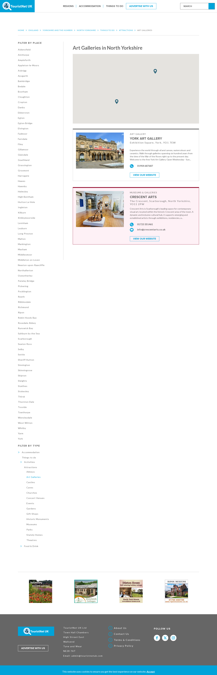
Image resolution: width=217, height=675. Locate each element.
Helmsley (23, 191)
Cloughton (24, 97)
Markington (24, 244)
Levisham (23, 223)
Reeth (21, 296)
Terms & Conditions (127, 640)
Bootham (23, 91)
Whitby (22, 428)
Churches (31, 492)
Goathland (24, 160)
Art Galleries (33, 477)
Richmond (23, 307)
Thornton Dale (26, 402)
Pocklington (24, 291)
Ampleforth (24, 60)
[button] (116, 101)
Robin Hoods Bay (27, 317)
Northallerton (25, 270)
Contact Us (121, 633)
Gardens (31, 508)
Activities (29, 462)
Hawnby (22, 186)
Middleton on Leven (29, 260)
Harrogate (23, 175)
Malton (22, 239)
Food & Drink (31, 546)
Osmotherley (25, 275)
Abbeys (30, 471)
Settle (21, 354)
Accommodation (90, 6)
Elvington (23, 128)
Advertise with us (33, 648)
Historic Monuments (37, 519)
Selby (21, 349)
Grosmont (23, 170)
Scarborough (25, 338)
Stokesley (23, 391)
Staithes (22, 386)
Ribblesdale (24, 302)
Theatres (31, 540)
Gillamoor (23, 149)
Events (30, 503)
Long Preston (25, 233)
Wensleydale (25, 417)
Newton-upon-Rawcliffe (31, 265)
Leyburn (22, 228)
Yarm (20, 433)
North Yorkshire (86, 30)
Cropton (22, 102)
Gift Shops (32, 513)
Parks (29, 529)
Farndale (22, 139)
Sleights (22, 380)
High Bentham (26, 196)
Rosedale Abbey (27, 323)
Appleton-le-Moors (28, 65)
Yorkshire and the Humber (58, 30)
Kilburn (22, 212)
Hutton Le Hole (26, 202)
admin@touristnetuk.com (87, 655)
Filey (20, 144)
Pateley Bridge (26, 281)
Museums (31, 524)
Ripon (21, 312)
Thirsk (21, 396)
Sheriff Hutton (26, 359)
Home (21, 30)
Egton (21, 118)
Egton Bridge (25, 123)
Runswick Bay (25, 328)
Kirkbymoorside (26, 217)
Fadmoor (22, 133)
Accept (151, 671)
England (33, 30)
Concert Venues (35, 498)
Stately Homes (34, 535)
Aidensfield (24, 49)
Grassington (25, 165)
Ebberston (24, 112)
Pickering (23, 286)
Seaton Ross (25, 344)
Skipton (22, 375)
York (20, 438)
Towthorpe (24, 412)
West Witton (25, 423)
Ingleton (23, 207)
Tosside (22, 407)
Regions (68, 6)
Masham (22, 249)
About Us (120, 628)
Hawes (21, 181)
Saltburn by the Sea (29, 333)
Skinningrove (25, 370)
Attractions (126, 30)
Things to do (114, 6)
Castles (30, 482)
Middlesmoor (25, 254)
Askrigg (22, 70)
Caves (29, 487)
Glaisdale (23, 154)
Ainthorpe (23, 55)
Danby (21, 107)
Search (212, 6)
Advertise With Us (141, 6)
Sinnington (24, 365)
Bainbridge (24, 81)
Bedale (22, 86)
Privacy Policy (123, 645)
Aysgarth (23, 76)
